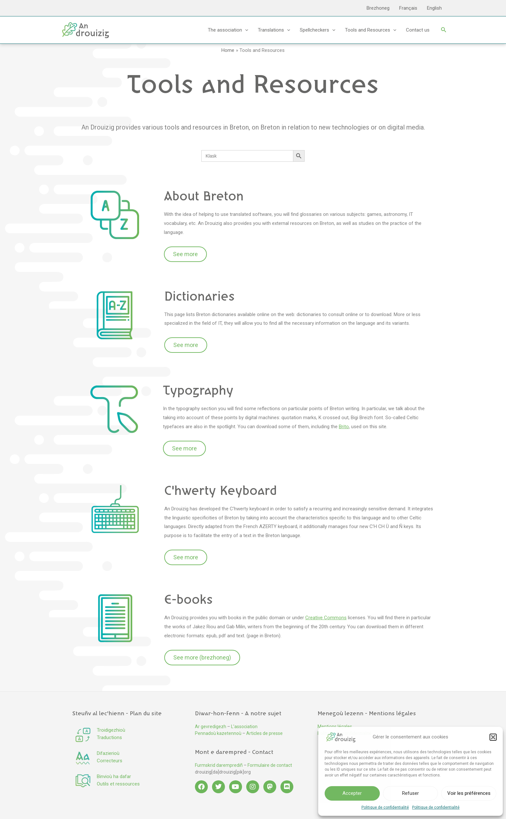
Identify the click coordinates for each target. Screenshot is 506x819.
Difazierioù (108, 753)
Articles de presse (264, 733)
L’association (244, 726)
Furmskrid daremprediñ (219, 765)
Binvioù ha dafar (114, 776)
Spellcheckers (317, 30)
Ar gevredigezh (210, 726)
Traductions (109, 737)
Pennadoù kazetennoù (218, 733)
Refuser (410, 793)
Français (408, 8)
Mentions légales (335, 726)
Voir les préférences (469, 793)
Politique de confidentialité (385, 807)
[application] (245, 30)
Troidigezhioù (111, 730)
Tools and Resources (370, 30)
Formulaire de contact (270, 765)
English (434, 8)
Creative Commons (326, 618)
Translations (274, 30)
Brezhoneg (378, 8)
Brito (344, 426)
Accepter (352, 793)
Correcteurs (109, 761)
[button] (493, 737)
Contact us (418, 30)
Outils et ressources (118, 784)
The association (228, 30)
